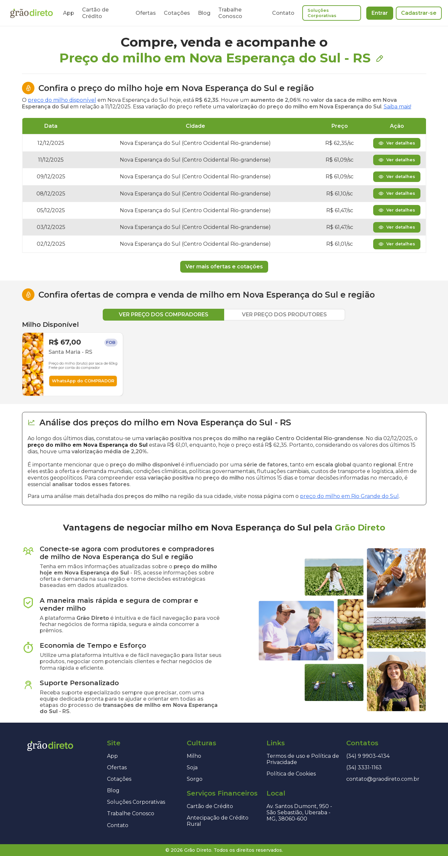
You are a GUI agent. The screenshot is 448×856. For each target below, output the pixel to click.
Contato (283, 13)
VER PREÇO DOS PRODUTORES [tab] (284, 314)
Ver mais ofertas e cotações (224, 266)
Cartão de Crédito (95, 13)
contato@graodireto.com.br (382, 779)
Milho (194, 756)
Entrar (380, 13)
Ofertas (146, 13)
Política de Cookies (291, 774)
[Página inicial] (31, 13)
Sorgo (195, 779)
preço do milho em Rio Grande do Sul (349, 496)
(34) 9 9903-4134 (368, 756)
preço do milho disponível (62, 100)
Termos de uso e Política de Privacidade (303, 759)
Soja (192, 767)
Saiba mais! (397, 106)
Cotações (177, 13)
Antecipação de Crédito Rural (217, 821)
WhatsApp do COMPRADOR (83, 380)
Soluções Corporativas (322, 13)
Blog (204, 13)
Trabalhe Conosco (230, 13)
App (68, 13)
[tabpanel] (224, 358)
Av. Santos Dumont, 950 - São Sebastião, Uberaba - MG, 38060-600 (299, 812)
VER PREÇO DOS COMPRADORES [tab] (163, 314)
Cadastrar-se (419, 13)
